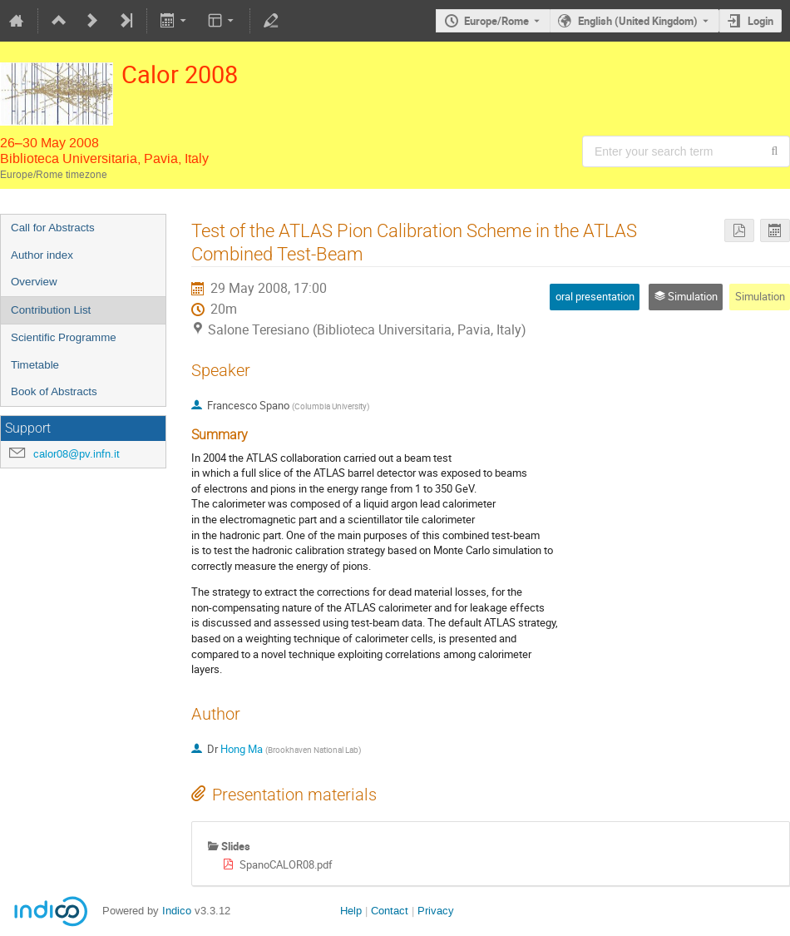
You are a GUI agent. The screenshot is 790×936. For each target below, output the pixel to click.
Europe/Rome (496, 20)
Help (351, 911)
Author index (42, 255)
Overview (34, 281)
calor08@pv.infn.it (76, 454)
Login (760, 20)
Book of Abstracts (54, 391)
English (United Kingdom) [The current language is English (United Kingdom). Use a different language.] (638, 20)
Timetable (35, 365)
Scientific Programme (63, 337)
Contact (389, 911)
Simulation (760, 296)
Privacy (435, 911)
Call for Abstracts (53, 227)
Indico (176, 911)
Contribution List (51, 310)
